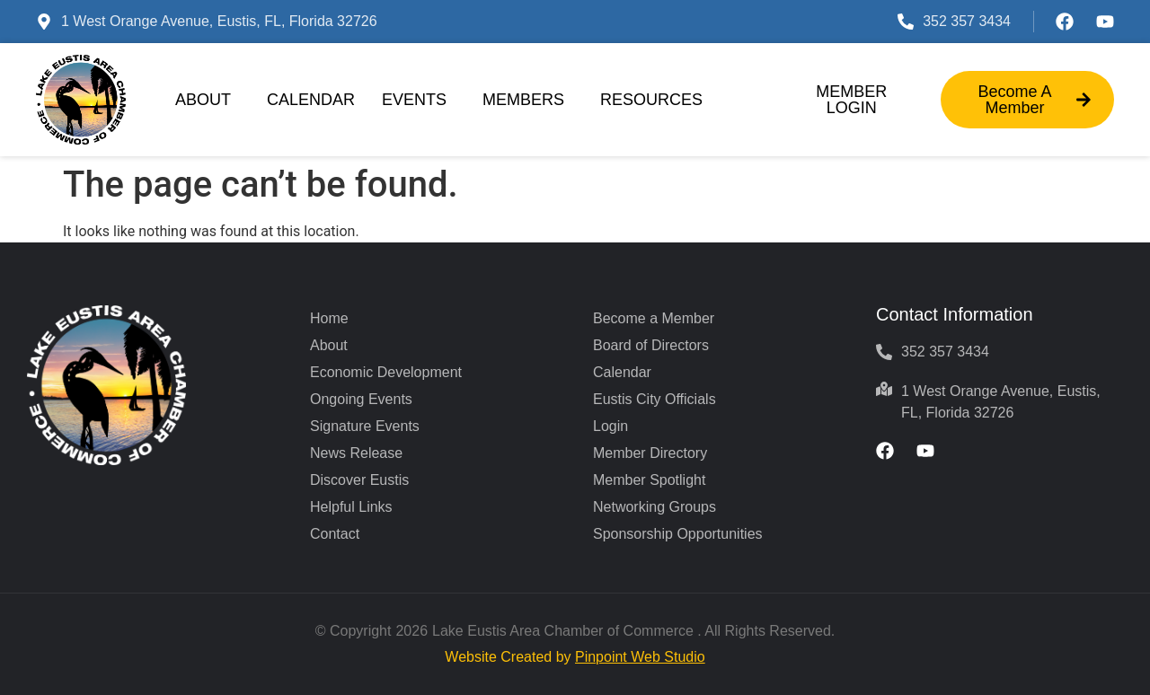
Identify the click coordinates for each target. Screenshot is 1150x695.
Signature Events (365, 426)
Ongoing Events (361, 399)
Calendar (311, 100)
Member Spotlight (649, 480)
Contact (334, 533)
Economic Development (386, 372)
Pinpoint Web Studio (640, 656)
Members (527, 100)
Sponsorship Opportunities (678, 533)
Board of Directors (651, 345)
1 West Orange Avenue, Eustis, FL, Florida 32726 (219, 21)
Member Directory (650, 453)
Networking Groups (654, 507)
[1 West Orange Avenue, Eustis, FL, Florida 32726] (44, 21)
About (207, 100)
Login (610, 426)
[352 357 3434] (906, 21)
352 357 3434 (967, 21)
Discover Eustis (359, 480)
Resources (656, 100)
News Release (356, 453)
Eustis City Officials (654, 399)
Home (329, 318)
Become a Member (653, 318)
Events (419, 100)
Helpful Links (351, 507)
